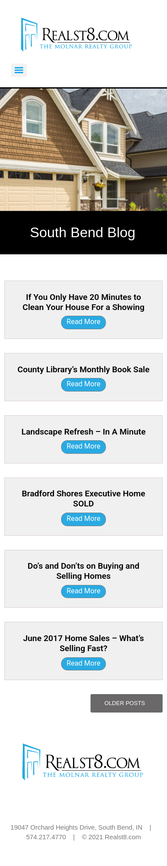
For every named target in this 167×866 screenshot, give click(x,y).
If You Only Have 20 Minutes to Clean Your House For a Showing (83, 302)
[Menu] (19, 70)
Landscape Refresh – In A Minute (84, 432)
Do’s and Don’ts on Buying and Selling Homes (83, 571)
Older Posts (125, 703)
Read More (84, 321)
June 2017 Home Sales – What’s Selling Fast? (83, 643)
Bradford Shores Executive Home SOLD (83, 498)
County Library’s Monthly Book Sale (84, 369)
